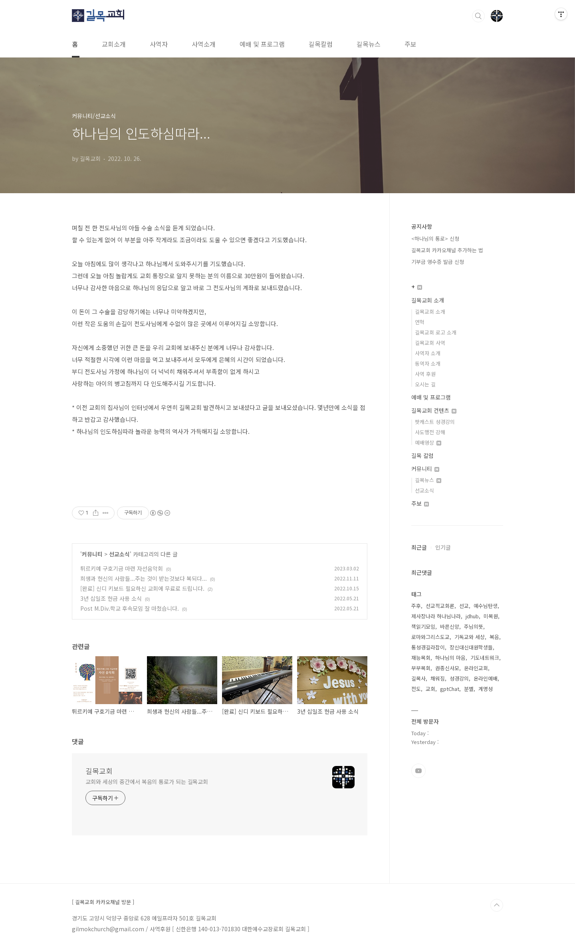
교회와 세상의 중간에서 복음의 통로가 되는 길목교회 (146, 782)
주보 (410, 44)
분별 (469, 689)
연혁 (419, 322)
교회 (430, 689)
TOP (496, 905)
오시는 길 (425, 384)
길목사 (418, 678)
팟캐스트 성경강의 (435, 422)
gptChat (449, 689)
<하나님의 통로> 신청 (435, 238)
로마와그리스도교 (430, 637)
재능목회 (420, 657)
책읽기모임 (423, 626)
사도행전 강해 (430, 432)
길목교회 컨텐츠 (433, 410)
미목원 (491, 616)
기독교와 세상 (469, 637)
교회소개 (114, 44)
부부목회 (420, 668)
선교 (464, 606)
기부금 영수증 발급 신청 (437, 261)
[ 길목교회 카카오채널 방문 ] (103, 902)
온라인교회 (476, 668)
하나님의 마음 (450, 657)
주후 (416, 606)
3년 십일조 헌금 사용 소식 (111, 598)
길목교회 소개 (427, 300)
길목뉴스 (369, 44)
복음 (494, 637)
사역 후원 (425, 374)
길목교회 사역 (430, 342)
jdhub (472, 616)
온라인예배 (486, 678)
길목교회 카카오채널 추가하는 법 (447, 250)
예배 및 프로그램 (262, 44)
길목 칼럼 (422, 455)
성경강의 (459, 678)
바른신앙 (449, 626)
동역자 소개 (427, 363)
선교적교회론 (440, 606)
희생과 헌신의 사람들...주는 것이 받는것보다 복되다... (143, 578)
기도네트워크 (484, 657)
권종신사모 (447, 668)
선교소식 (119, 554)
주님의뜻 (473, 626)
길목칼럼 (321, 44)
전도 (416, 689)
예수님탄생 (486, 606)
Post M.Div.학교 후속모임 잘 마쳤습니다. (129, 608)
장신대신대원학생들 (471, 647)
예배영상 (428, 442)
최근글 (419, 547)
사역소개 (204, 44)
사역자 (159, 44)
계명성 (485, 689)
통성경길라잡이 (428, 647)
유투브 (418, 771)
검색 (478, 16)
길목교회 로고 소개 (435, 332)
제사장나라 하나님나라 (436, 616)
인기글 (443, 547)
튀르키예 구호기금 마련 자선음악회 (121, 568)
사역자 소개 (427, 353)
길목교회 (99, 771)
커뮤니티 (92, 554)
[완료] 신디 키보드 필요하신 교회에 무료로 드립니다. (142, 588)
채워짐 (437, 678)
